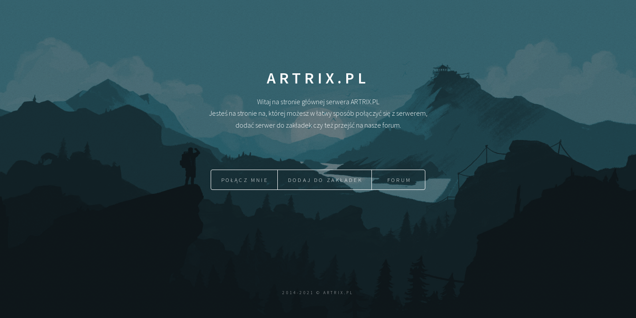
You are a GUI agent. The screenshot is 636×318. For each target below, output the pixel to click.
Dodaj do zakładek (325, 179)
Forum (399, 179)
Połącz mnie (245, 179)
